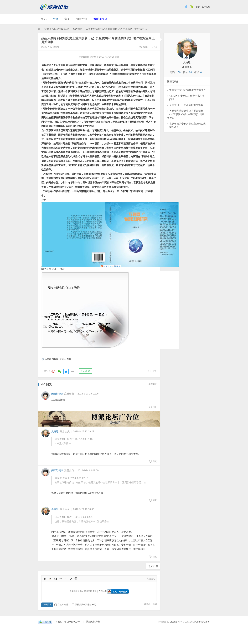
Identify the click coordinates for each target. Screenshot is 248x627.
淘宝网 (48, 359)
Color (50, 578)
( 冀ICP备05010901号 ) (68, 621)
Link (60, 578)
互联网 (55, 359)
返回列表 (153, 566)
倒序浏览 (152, 384)
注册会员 (69, 393)
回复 (152, 371)
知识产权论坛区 (60, 28)
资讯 (43, 18)
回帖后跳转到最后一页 (84, 604)
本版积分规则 (150, 604)
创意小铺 (81, 18)
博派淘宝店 (100, 18)
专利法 (62, 359)
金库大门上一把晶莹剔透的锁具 (186, 105)
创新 (69, 359)
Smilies (76, 578)
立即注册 (206, 7)
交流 (55, 18)
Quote (65, 578)
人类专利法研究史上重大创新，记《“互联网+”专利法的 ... (116, 28)
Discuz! (173, 621)
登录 (197, 7)
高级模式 (151, 578)
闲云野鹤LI (57, 393)
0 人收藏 (85, 371)
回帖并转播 (61, 604)
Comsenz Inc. (202, 621)
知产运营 (77, 28)
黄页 (67, 18)
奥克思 (55, 431)
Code (71, 578)
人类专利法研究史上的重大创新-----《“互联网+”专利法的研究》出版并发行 (186, 114)
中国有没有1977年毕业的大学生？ (187, 90)
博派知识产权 (39, 28)
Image (55, 578)
